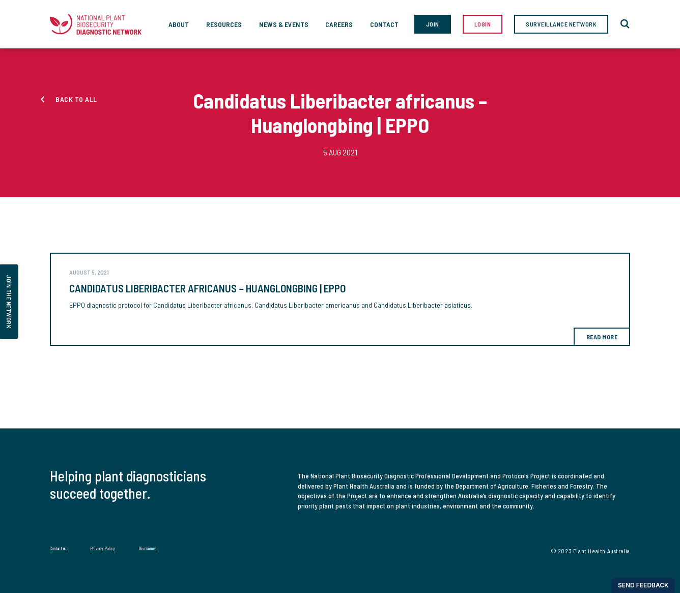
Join (432, 24)
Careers (339, 24)
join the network (9, 302)
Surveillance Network (561, 24)
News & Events (283, 24)
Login (482, 24)
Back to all (76, 99)
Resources (224, 24)
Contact (384, 24)
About (178, 24)
